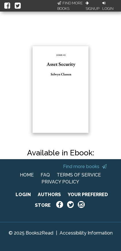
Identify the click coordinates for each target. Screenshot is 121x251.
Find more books (85, 166)
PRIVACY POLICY (60, 182)
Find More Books (70, 6)
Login (108, 6)
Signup (92, 6)
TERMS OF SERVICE (79, 175)
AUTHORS (49, 194)
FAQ (45, 175)
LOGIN (23, 194)
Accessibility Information (86, 233)
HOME (27, 175)
